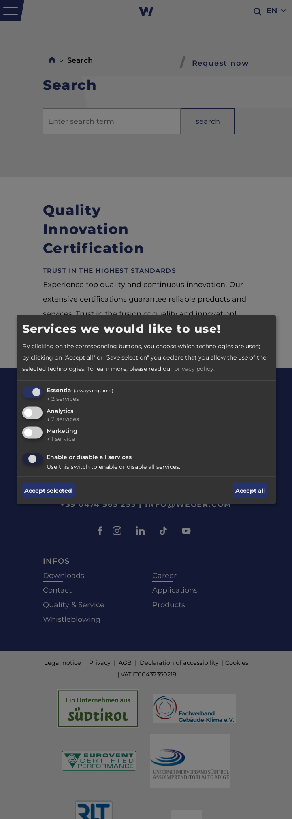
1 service (61, 438)
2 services (63, 398)
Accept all (250, 490)
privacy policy (193, 368)
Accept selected (48, 490)
